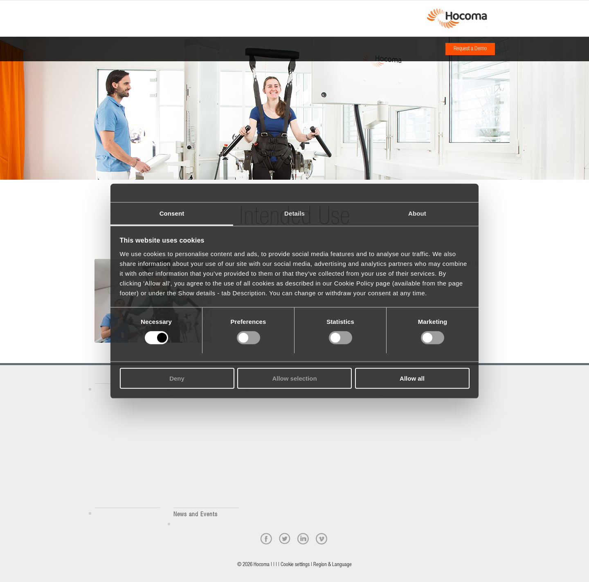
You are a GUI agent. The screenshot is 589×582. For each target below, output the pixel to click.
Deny (176, 378)
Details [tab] (294, 213)
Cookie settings (295, 565)
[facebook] (266, 538)
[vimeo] (321, 538)
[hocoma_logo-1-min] (457, 18)
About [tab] (417, 213)
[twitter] (284, 538)
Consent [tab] (172, 213)
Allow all (412, 378)
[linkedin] (303, 538)
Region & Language (332, 565)
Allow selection (294, 378)
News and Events (195, 515)
